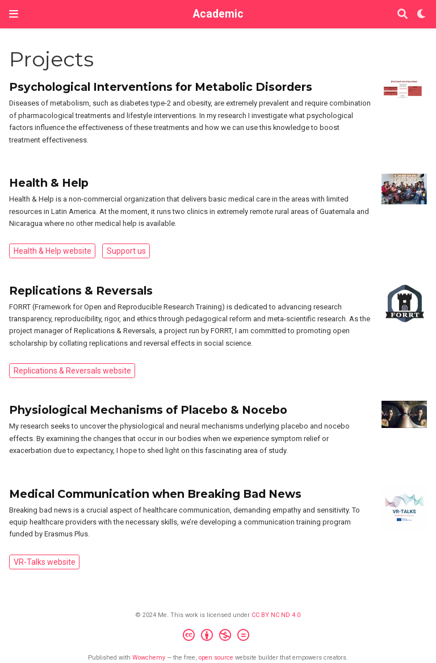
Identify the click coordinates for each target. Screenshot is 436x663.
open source (216, 657)
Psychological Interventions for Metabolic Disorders (160, 87)
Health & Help (49, 183)
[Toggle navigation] (13, 14)
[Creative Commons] (218, 637)
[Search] (402, 14)
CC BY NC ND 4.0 (275, 615)
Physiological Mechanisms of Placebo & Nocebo (148, 410)
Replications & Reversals (81, 290)
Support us (126, 250)
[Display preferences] (422, 14)
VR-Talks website (45, 562)
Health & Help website (52, 250)
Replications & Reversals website (72, 370)
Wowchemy (148, 657)
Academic (218, 13)
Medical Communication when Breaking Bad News (155, 494)
